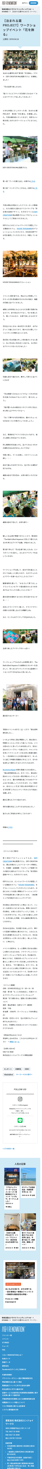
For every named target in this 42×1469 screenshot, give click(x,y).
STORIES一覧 (9, 1149)
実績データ (6, 1362)
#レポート (8, 1069)
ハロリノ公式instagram (20, 1105)
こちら (32, 181)
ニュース (5, 1346)
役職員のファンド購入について (13, 1402)
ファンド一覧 (7, 1335)
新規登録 (33, 3)
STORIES (5, 12)
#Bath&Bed (8, 1075)
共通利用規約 (7, 1375)
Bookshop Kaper (9, 770)
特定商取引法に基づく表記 (12, 1382)
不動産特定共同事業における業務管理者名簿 (18, 1399)
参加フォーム (14, 1042)
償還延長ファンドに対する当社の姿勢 (16, 1386)
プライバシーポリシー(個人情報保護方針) (17, 1378)
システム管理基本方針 (10, 1410)
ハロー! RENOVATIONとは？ (12, 1355)
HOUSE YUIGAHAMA (24, 229)
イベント (5, 1339)
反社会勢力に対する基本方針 (12, 1389)
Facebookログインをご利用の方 (14, 1369)
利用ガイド (6, 1359)
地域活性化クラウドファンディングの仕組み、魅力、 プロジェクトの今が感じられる (20, 1111)
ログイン (25, 3)
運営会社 (5, 1366)
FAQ (3, 1350)
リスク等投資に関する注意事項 (13, 1406)
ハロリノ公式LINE (20, 1126)
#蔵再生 (18, 1069)
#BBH (27, 1069)
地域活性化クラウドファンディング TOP (16, 9)
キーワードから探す (23, 1074)
